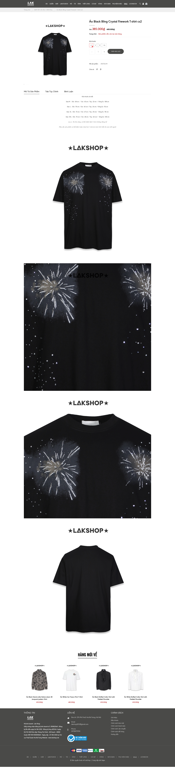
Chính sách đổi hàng (117, 737)
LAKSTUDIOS (64, 4)
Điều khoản (114, 726)
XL (100, 45)
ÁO (47, 4)
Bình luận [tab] (68, 97)
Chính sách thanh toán (118, 731)
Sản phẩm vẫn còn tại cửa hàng (110, 34)
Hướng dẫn (114, 740)
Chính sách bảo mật (117, 728)
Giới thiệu (114, 723)
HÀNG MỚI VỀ (87, 660)
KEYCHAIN (107, 4)
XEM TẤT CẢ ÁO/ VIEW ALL (43, 10)
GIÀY (56, 4)
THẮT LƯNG (86, 4)
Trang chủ (27, 10)
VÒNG (100, 4)
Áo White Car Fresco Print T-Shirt (71, 702)
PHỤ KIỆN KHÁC (117, 4)
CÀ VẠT (94, 4)
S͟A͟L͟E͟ (125, 4)
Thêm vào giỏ (115, 51)
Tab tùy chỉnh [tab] (51, 97)
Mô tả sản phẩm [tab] (31, 97)
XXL (104, 45)
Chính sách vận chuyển (118, 734)
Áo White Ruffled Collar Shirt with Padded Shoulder (135, 703)
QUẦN (51, 4)
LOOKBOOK (133, 4)
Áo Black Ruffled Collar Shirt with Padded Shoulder (103, 703)
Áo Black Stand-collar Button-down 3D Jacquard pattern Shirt (39, 703)
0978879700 (75, 737)
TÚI (75, 4)
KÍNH (79, 4)
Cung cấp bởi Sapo (98, 766)
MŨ (71, 4)
